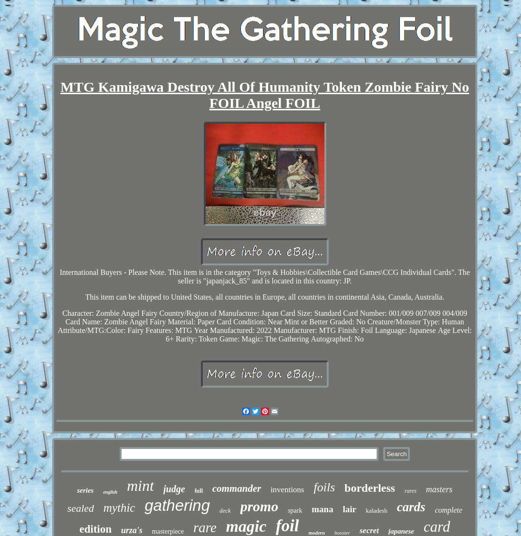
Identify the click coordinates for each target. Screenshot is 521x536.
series (85, 490)
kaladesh (376, 510)
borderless (369, 488)
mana (322, 509)
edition (95, 529)
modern (316, 533)
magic (246, 526)
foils (324, 487)
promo (259, 506)
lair (350, 509)
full (199, 490)
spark (295, 510)
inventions (287, 489)
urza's (131, 530)
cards (411, 507)
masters (439, 489)
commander (236, 488)
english (110, 492)
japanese (401, 531)
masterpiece (168, 531)
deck (225, 510)
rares (411, 490)
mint (140, 485)
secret (369, 530)
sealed (80, 508)
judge (174, 489)
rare (205, 527)
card (437, 526)
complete (449, 510)
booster (342, 533)
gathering (177, 505)
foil (287, 526)
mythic (119, 507)
